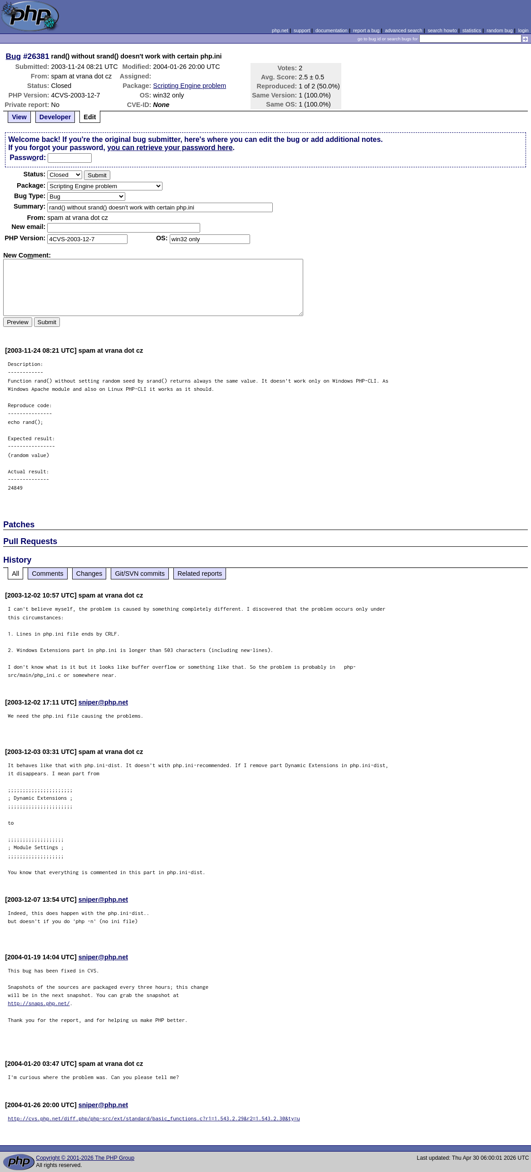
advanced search (403, 30)
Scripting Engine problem (189, 85)
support (302, 30)
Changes (89, 573)
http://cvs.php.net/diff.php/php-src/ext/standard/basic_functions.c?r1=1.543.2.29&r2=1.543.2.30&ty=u (154, 1118)
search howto (442, 30)
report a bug (366, 30)
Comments (48, 573)
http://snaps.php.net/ (39, 1003)
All (15, 573)
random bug (500, 30)
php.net (280, 30)
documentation (331, 30)
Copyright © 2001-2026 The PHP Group (85, 1158)
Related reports (199, 573)
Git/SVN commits (140, 573)
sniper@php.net (103, 702)
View (19, 117)
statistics (471, 30)
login (523, 30)
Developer (55, 117)
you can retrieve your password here (169, 147)
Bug (13, 56)
